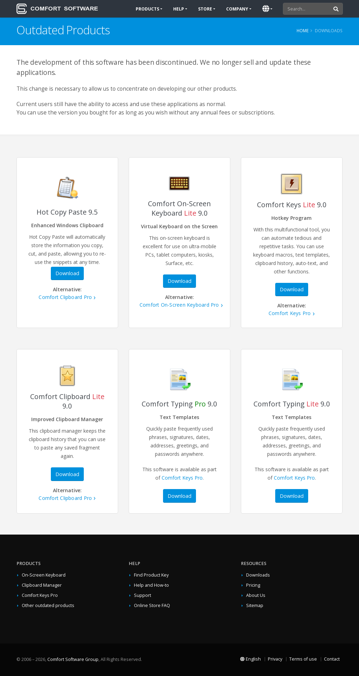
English (250, 659)
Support (142, 595)
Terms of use (303, 659)
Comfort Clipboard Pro (65, 297)
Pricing (253, 585)
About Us (255, 595)
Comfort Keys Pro (290, 313)
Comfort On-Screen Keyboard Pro (179, 304)
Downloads (258, 575)
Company (237, 9)
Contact (332, 659)
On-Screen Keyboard (44, 575)
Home (303, 30)
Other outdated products (48, 605)
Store (205, 9)
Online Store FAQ (152, 605)
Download (67, 273)
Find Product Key (151, 575)
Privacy (275, 659)
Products (147, 9)
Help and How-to (151, 585)
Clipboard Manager (42, 585)
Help (178, 9)
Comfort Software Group (73, 659)
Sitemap (254, 605)
